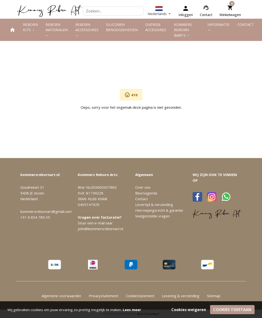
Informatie (218, 27)
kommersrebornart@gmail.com (46, 211)
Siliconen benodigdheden (122, 27)
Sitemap (213, 295)
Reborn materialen (56, 29)
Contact (206, 14)
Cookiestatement (140, 295)
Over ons (143, 187)
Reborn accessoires (86, 29)
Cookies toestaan (232, 309)
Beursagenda (146, 193)
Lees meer (132, 309)
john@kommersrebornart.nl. (101, 228)
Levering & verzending (180, 295)
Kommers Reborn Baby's (183, 30)
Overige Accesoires (155, 27)
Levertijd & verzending (154, 204)
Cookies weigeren (188, 309)
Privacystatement (103, 295)
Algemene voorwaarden (61, 295)
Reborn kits (30, 27)
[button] (159, 11)
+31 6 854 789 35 (35, 217)
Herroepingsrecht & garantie (159, 210)
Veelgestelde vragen (152, 216)
